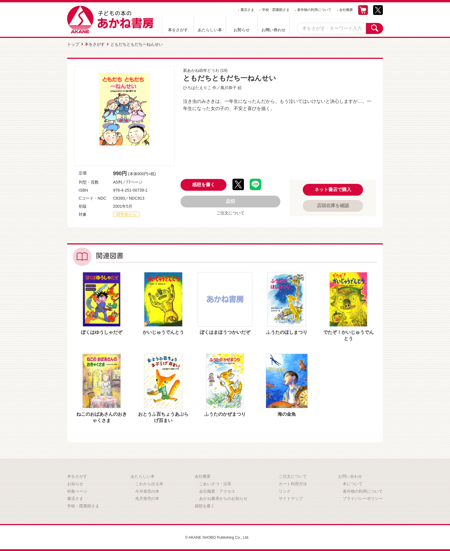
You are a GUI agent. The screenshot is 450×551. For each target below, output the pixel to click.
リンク (285, 490)
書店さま (247, 10)
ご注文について (230, 212)
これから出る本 (149, 483)
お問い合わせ (273, 30)
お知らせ (242, 30)
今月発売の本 (147, 490)
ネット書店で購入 (333, 188)
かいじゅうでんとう (163, 331)
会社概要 (346, 10)
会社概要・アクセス (217, 490)
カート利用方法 (293, 483)
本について (353, 483)
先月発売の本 (147, 497)
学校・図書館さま (276, 10)
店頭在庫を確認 (333, 204)
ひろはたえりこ (197, 86)
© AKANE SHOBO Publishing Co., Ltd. (217, 536)
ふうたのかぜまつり (225, 413)
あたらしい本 (210, 30)
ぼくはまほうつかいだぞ (225, 331)
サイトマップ (291, 497)
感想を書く (203, 184)
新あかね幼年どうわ (201, 69)
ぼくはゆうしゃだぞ (101, 331)
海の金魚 (287, 413)
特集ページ (77, 490)
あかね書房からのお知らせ (223, 497)
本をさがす (178, 30)
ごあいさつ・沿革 (215, 483)
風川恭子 (228, 86)
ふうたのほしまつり (286, 331)
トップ (73, 44)
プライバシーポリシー (363, 497)
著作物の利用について (314, 10)
